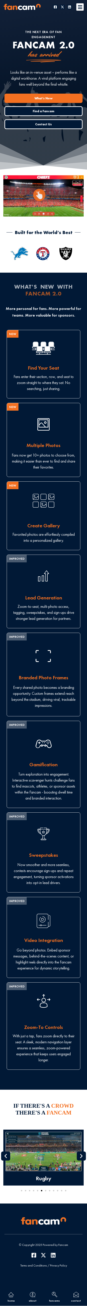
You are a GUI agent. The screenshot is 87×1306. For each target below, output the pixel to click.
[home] (11, 1294)
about (32, 1300)
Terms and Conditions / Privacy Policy (43, 1265)
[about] (32, 1294)
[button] (80, 7)
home (11, 1300)
